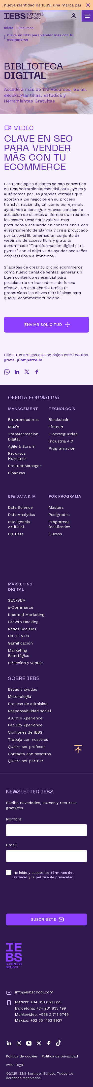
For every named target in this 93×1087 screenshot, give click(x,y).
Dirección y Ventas (25, 662)
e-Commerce (20, 607)
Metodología (19, 696)
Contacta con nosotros (29, 753)
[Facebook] (37, 372)
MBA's (13, 426)
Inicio (8, 28)
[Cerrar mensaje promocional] (88, 5)
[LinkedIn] (17, 372)
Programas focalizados (59, 524)
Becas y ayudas (22, 689)
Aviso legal (15, 1065)
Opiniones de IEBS (25, 732)
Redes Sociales (22, 629)
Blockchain (59, 419)
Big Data (16, 534)
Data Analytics (21, 514)
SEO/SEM (17, 600)
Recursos (25, 28)
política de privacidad (54, 877)
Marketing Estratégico (18, 653)
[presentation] (43, 896)
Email (11, 845)
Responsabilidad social (29, 711)
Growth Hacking (23, 621)
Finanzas (16, 473)
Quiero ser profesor (26, 746)
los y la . (43, 875)
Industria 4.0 (61, 441)
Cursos (55, 534)
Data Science (20, 507)
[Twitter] (27, 372)
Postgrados (59, 514)
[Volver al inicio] (24, 16)
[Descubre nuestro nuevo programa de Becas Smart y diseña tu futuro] (41, 5)
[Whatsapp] (7, 372)
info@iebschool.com (29, 993)
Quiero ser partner (25, 760)
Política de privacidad (60, 1056)
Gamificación (20, 643)
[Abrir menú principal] (87, 16)
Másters (56, 507)
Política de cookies (22, 1056)
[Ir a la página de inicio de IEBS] (14, 955)
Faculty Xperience (25, 725)
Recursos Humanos (17, 456)
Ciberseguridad (63, 434)
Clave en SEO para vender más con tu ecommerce (40, 37)
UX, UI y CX (19, 636)
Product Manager (24, 465)
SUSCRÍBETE (47, 919)
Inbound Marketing (26, 614)
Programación (62, 448)
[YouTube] (29, 1043)
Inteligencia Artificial (19, 524)
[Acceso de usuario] (74, 16)
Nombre (14, 819)
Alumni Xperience (25, 718)
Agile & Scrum (21, 446)
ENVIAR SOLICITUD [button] (47, 325)
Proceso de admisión (28, 703)
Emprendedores (23, 419)
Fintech (56, 426)
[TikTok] (59, 1043)
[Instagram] (19, 1043)
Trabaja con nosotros (28, 739)
